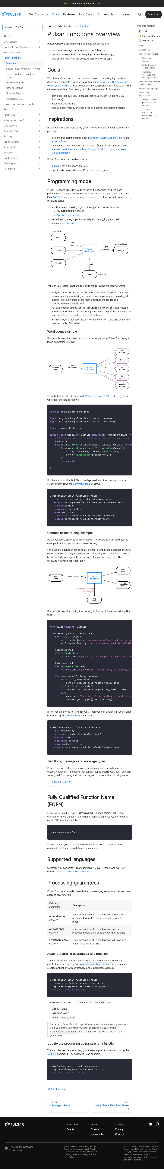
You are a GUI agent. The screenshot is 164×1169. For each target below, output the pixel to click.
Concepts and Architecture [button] (18, 47)
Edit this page (56, 1089)
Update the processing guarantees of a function (149, 113)
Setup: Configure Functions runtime (20, 76)
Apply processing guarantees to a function (150, 103)
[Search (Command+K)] (140, 14)
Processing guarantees (144, 94)
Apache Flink (62, 85)
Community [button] (106, 14)
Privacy (119, 1129)
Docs (55, 14)
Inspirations (144, 50)
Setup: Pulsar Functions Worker (23, 68)
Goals (142, 46)
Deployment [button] (10, 125)
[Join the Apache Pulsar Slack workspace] (150, 1125)
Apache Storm (111, 81)
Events (70, 1129)
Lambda (56, 165)
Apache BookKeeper (68, 215)
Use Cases (86, 14)
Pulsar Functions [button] (13, 57)
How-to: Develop (15, 82)
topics (56, 197)
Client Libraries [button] (12, 141)
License (95, 1124)
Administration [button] (11, 131)
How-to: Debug (14, 87)
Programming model (148, 54)
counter (70, 223)
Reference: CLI (14, 98)
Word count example (147, 59)
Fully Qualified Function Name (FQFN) (149, 83)
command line (80, 483)
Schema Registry (61, 781)
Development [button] (11, 163)
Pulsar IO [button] (8, 109)
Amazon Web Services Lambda (69, 149)
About (7, 36)
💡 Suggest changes (149, 36)
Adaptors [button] (9, 152)
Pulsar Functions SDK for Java (102, 396)
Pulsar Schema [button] (12, 52)
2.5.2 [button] (18, 27)
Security (119, 1124)
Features (69, 14)
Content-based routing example (149, 66)
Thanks (95, 1129)
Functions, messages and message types (149, 75)
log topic (111, 557)
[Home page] (50, 26)
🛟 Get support (146, 40)
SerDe (55, 786)
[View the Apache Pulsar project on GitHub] (157, 1125)
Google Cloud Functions (101, 149)
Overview (11, 63)
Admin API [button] (9, 147)
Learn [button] (125, 14)
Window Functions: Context (21, 104)
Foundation (73, 1124)
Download (153, 14)
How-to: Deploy (15, 93)
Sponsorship (97, 1134)
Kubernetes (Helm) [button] (14, 120)
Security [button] (8, 136)
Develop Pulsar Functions (79, 871)
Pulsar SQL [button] (10, 114)
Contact (119, 1134)
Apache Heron (116, 137)
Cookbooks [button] (10, 157)
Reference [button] (9, 168)
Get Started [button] (37, 14)
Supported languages (149, 89)
